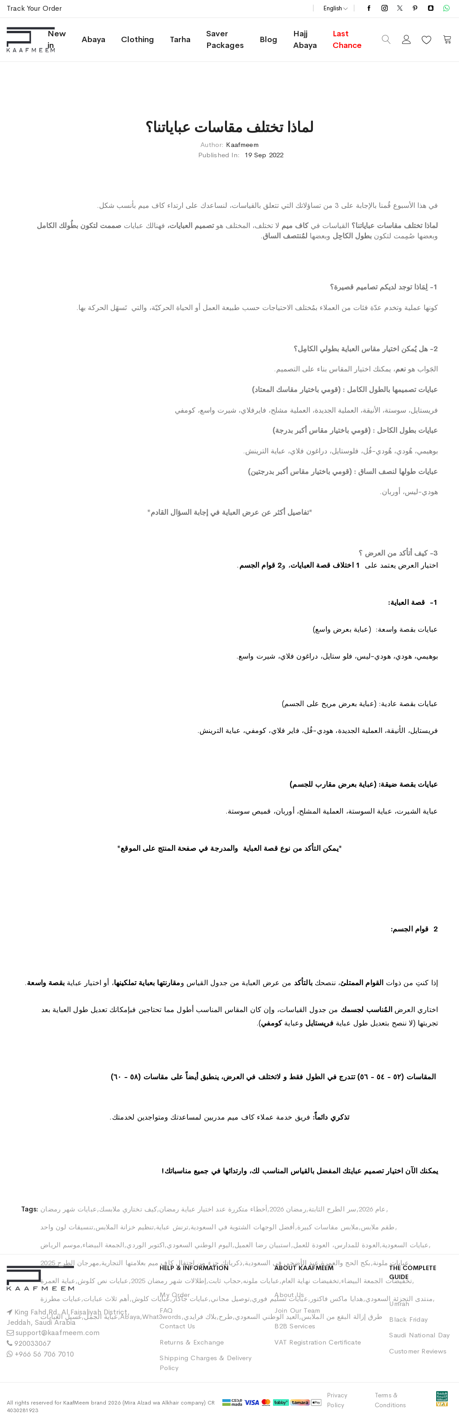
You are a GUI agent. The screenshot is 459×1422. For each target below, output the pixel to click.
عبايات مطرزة (60, 1298)
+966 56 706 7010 (44, 1354)
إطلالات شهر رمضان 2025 (169, 1280)
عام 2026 (372, 1209)
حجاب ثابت (224, 1280)
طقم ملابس (378, 1227)
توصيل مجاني (230, 1298)
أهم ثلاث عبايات (106, 1298)
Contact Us (177, 1326)
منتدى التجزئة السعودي (399, 1298)
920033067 (32, 1343)
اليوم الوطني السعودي (199, 1245)
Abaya (129, 1316)
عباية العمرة (57, 1280)
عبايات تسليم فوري (279, 1298)
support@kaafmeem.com (58, 1332)
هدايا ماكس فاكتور (336, 1298)
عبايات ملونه (261, 1280)
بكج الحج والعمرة (345, 1262)
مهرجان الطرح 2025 (69, 1262)
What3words (162, 1316)
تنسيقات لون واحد (66, 1227)
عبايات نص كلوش (103, 1280)
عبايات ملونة (391, 1262)
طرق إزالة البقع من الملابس (341, 1316)
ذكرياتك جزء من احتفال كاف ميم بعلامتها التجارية (172, 1262)
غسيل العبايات (61, 1316)
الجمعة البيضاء (103, 1245)
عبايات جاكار (190, 1298)
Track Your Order (34, 8)
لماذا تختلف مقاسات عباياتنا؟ (229, 127)
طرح (225, 1316)
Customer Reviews (417, 1351)
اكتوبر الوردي (145, 1245)
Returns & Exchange (192, 1342)
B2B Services (294, 1326)
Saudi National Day (419, 1335)
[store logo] (41, 39)
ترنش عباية (172, 1227)
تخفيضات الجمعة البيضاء (376, 1280)
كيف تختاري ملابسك (128, 1209)
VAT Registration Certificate (317, 1342)
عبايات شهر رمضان (68, 1209)
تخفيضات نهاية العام (310, 1280)
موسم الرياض (60, 1245)
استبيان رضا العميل (262, 1245)
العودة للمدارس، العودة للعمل (336, 1245)
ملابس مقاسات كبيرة (328, 1227)
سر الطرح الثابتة (332, 1209)
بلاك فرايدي (200, 1316)
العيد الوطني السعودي (267, 1316)
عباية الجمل (101, 1316)
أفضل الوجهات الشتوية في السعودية (243, 1227)
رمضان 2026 (287, 1209)
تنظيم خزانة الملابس (124, 1227)
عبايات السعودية (405, 1245)
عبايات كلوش (151, 1298)
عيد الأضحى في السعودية (282, 1262)
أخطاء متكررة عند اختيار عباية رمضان (213, 1209)
